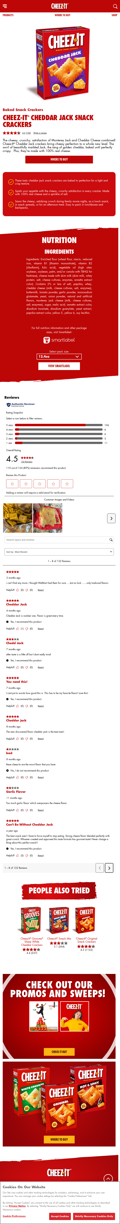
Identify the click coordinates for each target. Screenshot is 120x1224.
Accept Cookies (60, 1216)
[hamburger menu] (5, 6)
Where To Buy (62, 15)
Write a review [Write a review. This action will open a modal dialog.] (40, 132)
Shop (114, 15)
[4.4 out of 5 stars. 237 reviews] (32, 951)
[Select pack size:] (59, 357)
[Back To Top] (108, 1178)
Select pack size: (59, 351)
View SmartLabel (59, 366)
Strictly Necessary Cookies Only (94, 1216)
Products (8, 15)
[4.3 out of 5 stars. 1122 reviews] (86, 948)
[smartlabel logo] (59, 340)
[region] (60, 1202)
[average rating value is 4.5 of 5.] (14, 133)
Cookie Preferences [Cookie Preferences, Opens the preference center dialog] (14, 1216)
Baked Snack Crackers (23, 110)
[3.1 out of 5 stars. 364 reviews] (59, 944)
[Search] (115, 6)
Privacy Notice (17, 1206)
